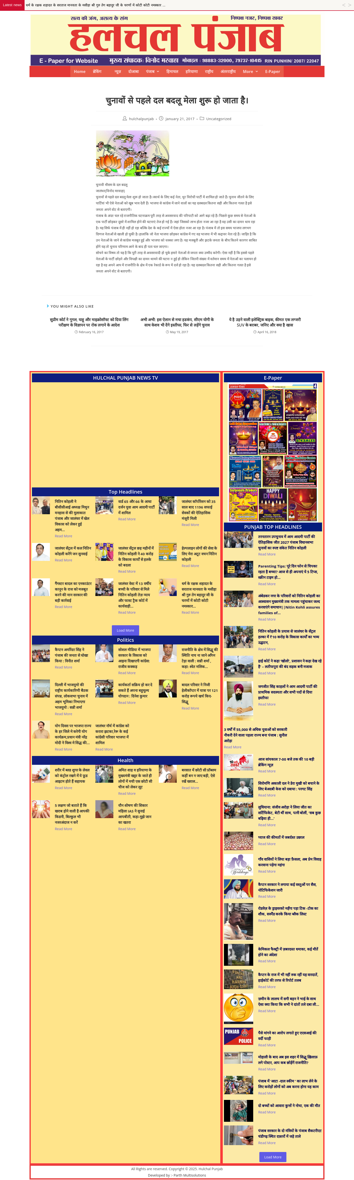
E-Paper (272, 71)
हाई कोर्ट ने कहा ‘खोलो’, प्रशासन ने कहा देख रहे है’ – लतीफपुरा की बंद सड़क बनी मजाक (290, 663)
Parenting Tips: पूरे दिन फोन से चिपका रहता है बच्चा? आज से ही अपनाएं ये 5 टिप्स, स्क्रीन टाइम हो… (288, 572)
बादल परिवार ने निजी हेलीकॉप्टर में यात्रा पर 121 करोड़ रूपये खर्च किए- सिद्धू (200, 693)
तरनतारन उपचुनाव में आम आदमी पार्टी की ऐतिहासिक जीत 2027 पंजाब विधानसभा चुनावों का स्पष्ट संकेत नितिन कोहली (286, 542)
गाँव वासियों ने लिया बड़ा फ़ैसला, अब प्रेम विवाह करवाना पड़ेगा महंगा (289, 862)
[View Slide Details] (273, 452)
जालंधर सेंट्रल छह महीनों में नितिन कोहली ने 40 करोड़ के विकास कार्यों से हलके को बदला (136, 557)
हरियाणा (192, 71)
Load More (125, 630)
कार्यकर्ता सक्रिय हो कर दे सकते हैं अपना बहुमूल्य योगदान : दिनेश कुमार (135, 690)
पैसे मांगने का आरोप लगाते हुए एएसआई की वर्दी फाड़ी (287, 1035)
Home (80, 71)
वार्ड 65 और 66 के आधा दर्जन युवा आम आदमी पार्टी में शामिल (136, 507)
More (250, 71)
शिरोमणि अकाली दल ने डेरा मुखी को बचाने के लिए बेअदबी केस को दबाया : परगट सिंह (288, 786)
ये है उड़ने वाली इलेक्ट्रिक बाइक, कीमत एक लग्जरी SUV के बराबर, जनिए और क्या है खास (265, 322)
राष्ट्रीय (209, 71)
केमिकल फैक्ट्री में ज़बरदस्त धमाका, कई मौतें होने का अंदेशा (288, 952)
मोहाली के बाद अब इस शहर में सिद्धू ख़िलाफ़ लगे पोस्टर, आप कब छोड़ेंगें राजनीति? (287, 1059)
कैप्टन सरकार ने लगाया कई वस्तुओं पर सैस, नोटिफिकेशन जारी (287, 887)
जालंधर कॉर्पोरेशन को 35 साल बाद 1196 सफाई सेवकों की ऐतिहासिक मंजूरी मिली (199, 510)
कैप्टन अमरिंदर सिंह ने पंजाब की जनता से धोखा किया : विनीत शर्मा (71, 655)
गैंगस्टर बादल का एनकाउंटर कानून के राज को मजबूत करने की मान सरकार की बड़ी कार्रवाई (73, 592)
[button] (152, 71)
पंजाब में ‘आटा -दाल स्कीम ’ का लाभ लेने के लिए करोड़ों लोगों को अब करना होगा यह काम (288, 1084)
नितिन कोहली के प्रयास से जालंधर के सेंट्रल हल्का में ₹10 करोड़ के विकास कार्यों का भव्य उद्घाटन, (288, 637)
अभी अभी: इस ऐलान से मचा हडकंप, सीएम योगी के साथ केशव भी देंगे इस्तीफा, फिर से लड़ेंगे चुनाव (177, 322)
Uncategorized (218, 118)
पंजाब (152, 71)
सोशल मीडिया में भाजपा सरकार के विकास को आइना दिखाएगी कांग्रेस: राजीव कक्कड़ (134, 658)
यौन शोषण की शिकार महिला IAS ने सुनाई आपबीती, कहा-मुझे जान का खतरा (134, 814)
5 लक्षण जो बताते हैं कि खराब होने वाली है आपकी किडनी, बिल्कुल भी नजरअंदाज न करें (72, 814)
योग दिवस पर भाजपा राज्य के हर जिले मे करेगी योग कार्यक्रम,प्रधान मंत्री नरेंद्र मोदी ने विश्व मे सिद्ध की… (73, 734)
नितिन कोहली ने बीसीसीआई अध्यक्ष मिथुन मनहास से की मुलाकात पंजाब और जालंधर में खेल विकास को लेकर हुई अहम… (72, 515)
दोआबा (133, 71)
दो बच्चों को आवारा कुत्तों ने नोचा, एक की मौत (289, 1105)
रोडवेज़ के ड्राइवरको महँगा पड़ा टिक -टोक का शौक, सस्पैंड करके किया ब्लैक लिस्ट (288, 911)
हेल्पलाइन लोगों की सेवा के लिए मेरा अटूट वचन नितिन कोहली (199, 554)
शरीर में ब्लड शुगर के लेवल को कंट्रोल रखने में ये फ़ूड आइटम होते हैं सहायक (72, 776)
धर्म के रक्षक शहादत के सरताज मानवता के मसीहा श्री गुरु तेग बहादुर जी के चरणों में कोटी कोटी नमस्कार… (199, 595)
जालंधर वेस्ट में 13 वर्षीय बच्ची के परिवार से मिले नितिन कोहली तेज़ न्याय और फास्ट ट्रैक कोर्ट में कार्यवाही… (134, 595)
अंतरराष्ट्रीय (228, 71)
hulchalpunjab (141, 118)
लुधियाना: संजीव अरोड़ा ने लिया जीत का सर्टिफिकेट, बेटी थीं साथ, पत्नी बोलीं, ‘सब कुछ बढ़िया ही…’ (289, 813)
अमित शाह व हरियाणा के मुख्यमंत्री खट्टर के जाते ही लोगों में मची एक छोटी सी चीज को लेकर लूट (135, 778)
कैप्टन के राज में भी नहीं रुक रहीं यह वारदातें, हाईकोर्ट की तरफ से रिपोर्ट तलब (288, 977)
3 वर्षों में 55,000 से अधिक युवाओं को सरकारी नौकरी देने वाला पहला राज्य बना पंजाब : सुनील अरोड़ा (255, 735)
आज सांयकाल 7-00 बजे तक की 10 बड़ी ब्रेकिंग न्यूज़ (286, 762)
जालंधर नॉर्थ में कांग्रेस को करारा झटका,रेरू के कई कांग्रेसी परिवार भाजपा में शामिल (112, 734)
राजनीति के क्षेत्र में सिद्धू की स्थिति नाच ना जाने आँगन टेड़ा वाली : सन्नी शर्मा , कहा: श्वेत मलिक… (200, 658)
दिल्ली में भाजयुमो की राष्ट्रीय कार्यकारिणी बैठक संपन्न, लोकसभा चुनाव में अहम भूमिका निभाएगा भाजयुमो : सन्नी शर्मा (71, 696)
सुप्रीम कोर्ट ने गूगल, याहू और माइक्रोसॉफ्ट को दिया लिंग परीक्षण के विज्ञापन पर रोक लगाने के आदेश (89, 322)
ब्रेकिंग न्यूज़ (107, 71)
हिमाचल (172, 71)
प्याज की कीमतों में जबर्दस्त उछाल (281, 837)
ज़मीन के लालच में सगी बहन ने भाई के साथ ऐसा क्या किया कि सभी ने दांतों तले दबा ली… (288, 1001)
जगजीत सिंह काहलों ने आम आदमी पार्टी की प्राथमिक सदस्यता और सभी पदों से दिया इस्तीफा (287, 692)
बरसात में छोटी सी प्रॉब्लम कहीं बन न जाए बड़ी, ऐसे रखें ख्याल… (199, 776)
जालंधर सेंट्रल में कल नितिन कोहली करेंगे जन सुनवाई (73, 551)
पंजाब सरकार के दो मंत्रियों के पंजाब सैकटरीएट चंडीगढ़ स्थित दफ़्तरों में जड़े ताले (289, 1133)
